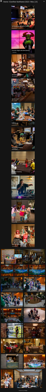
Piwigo (25, 390)
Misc (32, 2)
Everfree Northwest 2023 (19, 2)
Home (5, 2)
